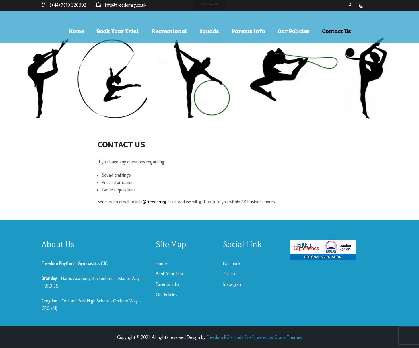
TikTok (229, 274)
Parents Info (248, 31)
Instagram (233, 284)
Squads (209, 31)
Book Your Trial (117, 31)
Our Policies (293, 31)
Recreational (169, 31)
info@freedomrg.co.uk (156, 201)
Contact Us (336, 31)
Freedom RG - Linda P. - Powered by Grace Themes (254, 337)
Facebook (231, 263)
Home (76, 31)
